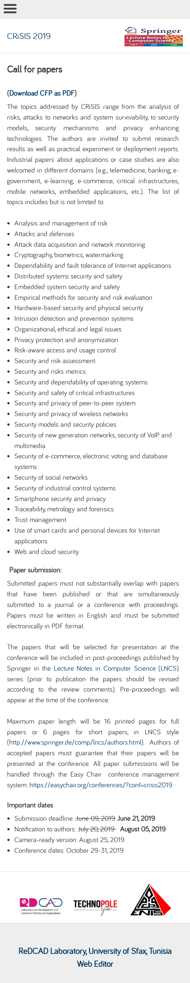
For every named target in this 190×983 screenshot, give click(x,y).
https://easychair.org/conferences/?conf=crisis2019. (101, 784)
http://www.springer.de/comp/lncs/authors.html (75, 742)
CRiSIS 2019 (29, 36)
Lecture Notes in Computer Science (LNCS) (116, 668)
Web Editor (95, 963)
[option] (41, 897)
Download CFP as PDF (41, 92)
